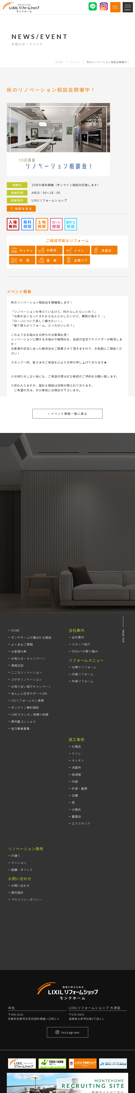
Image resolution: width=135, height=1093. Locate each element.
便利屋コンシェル (23, 721)
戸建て (15, 856)
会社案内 (78, 637)
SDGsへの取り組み (85, 651)
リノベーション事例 (25, 848)
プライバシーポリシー (26, 899)
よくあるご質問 (22, 644)
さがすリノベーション (26, 679)
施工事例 (76, 739)
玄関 (75, 795)
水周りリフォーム (84, 667)
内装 (75, 781)
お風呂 (76, 746)
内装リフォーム (83, 674)
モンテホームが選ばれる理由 (31, 637)
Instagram (67, 1032)
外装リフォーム (83, 681)
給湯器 (76, 774)
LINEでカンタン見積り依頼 (30, 714)
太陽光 (76, 809)
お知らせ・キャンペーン (28, 658)
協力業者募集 (20, 728)
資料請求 (17, 892)
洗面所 (76, 767)
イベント (75, 62)
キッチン (78, 760)
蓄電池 (76, 816)
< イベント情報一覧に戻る (67, 414)
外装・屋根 (79, 788)
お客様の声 (19, 651)
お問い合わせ (20, 885)
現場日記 (17, 665)
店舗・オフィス (22, 870)
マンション (19, 863)
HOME (59, 62)
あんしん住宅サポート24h (29, 693)
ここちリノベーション (26, 672)
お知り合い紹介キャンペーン (31, 686)
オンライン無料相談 (25, 707)
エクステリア (81, 823)
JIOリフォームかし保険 (27, 700)
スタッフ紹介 (81, 644)
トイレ (76, 753)
